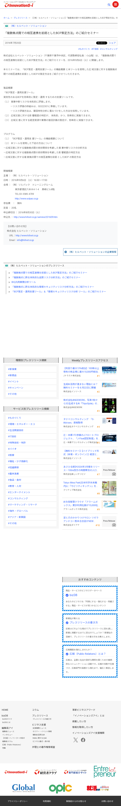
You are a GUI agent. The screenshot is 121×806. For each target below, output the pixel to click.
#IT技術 (95, 49)
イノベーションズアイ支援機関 (88, 733)
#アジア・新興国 (17, 517)
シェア (112, 43)
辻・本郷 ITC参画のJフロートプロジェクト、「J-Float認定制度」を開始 (81, 437)
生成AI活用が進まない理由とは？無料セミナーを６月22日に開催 (80, 386)
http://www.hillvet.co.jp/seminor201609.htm (35, 217)
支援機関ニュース (39, 728)
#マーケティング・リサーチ (22, 504)
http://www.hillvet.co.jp (27, 235)
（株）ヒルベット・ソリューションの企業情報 (92, 252)
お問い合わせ (107, 801)
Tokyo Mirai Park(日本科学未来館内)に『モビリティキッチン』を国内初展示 (80, 484)
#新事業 (12, 369)
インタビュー (7, 735)
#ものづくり (84, 49)
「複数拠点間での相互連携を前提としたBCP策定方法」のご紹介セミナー (49, 272)
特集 (4, 748)
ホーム (6, 18)
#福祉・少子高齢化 (18, 461)
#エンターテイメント (19, 492)
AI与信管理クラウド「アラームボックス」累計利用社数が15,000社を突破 (80, 503)
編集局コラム (7, 741)
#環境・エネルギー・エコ (21, 424)
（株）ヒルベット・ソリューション (28, 26)
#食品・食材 (14, 480)
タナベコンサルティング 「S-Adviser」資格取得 (78, 421)
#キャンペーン (15, 387)
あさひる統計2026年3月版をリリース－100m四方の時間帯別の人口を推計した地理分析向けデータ (81, 468)
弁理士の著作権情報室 (43, 747)
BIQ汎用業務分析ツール (23, 282)
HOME (5, 710)
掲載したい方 (79, 721)
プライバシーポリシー (18, 801)
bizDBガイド (7, 719)
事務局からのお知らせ (76, 801)
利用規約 (47, 801)
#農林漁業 (13, 473)
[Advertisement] (60, 321)
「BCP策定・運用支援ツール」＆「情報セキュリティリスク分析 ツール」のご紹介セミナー (58, 291)
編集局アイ (7, 728)
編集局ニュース (8, 731)
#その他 (12, 394)
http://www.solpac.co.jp (26, 198)
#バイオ (12, 449)
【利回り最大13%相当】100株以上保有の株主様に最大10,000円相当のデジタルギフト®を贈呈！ (81, 370)
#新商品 (12, 375)
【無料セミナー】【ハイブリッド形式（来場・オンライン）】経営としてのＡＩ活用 (81, 453)
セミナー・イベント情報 (42, 731)
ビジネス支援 (39, 724)
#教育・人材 (14, 486)
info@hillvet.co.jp (25, 240)
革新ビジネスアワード (83, 710)
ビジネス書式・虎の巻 (41, 741)
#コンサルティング (109, 49)
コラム (35, 710)
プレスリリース (20, 18)
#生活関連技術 (15, 430)
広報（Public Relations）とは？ (88, 653)
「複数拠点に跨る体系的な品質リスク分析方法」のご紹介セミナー (45, 277)
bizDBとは (6, 722)
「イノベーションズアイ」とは (88, 715)
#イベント (13, 381)
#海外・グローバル (18, 511)
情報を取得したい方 (82, 727)
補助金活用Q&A (39, 735)
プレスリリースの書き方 (84, 622)
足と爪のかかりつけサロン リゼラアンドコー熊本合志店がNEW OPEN (80, 519)
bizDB (73, 595)
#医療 (11, 455)
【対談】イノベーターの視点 (13, 738)
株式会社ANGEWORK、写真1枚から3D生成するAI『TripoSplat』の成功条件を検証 (81, 402)
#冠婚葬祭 (13, 467)
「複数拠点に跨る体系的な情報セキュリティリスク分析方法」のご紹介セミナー (52, 286)
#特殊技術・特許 (17, 442)
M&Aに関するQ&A (40, 738)
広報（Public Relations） (12, 745)
